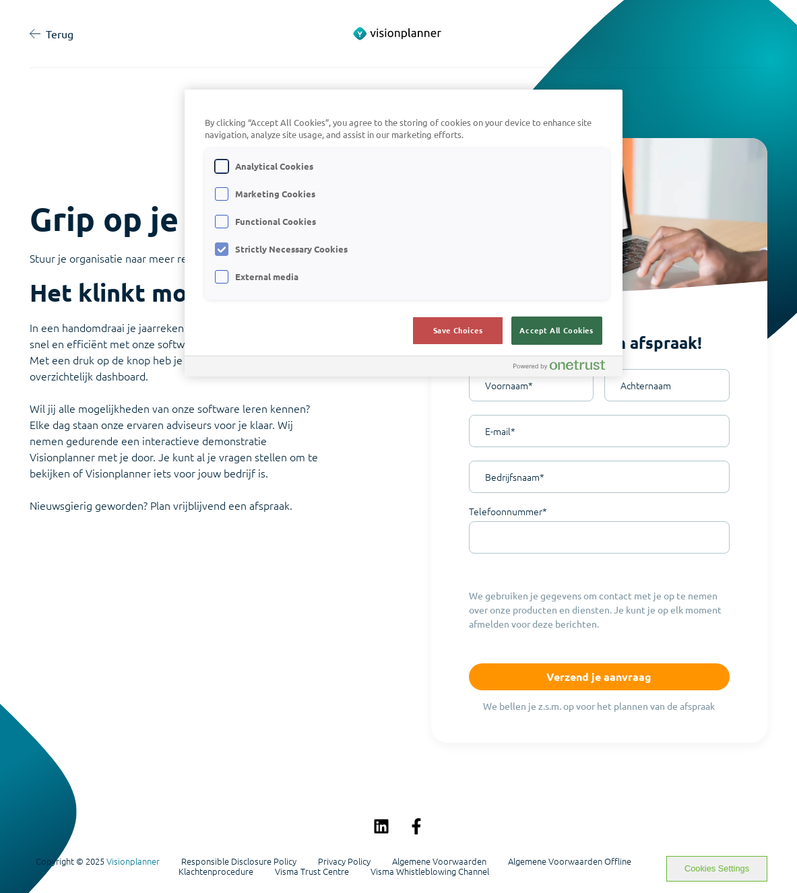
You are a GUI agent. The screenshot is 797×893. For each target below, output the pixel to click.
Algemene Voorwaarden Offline (569, 861)
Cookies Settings (716, 868)
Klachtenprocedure (216, 871)
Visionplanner (133, 861)
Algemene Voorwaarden (439, 861)
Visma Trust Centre (312, 871)
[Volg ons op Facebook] (416, 826)
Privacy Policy (344, 861)
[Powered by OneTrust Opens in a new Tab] (564, 368)
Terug (51, 33)
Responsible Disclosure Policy (238, 861)
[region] (404, 233)
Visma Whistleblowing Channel (430, 871)
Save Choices (458, 330)
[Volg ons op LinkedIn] (381, 826)
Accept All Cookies (556, 330)
